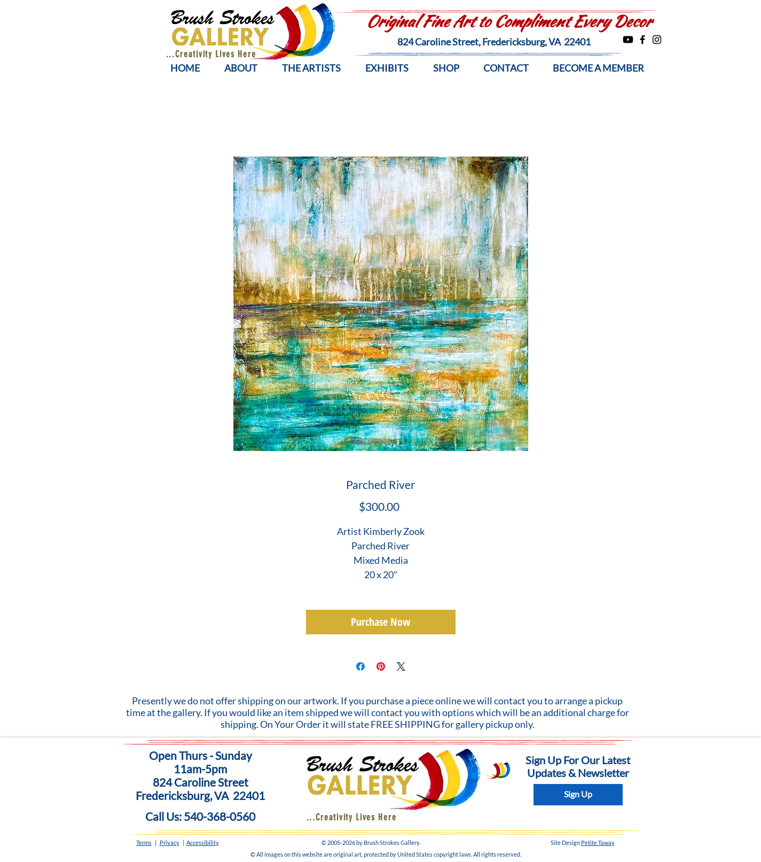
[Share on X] (401, 666)
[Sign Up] (578, 794)
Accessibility (202, 842)
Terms (144, 842)
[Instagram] (657, 39)
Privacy (169, 842)
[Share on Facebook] (360, 666)
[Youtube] (628, 39)
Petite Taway (598, 842)
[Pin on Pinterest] (380, 666)
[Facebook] (642, 39)
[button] (241, 68)
